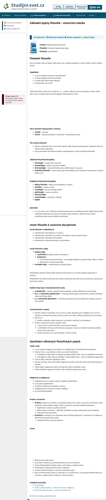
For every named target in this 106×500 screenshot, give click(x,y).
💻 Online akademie (12, 29)
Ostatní (93, 15)
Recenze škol (80, 15)
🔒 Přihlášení (6, 15)
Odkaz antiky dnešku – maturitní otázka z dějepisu (54, 487)
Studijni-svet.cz (27, 5)
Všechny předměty (20, 15)
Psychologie (39, 485)
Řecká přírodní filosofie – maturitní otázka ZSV (53, 490)
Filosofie (35, 496)
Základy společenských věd (47, 496)
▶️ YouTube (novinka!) (12, 23)
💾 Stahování (9, 26)
